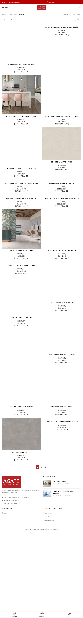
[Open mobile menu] (5, 7)
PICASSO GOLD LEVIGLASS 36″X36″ (21, 64)
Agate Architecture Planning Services (63, 492)
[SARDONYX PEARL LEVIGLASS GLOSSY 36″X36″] (61, 24)
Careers (4, 513)
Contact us (5, 517)
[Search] (80, 7)
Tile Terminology (59, 481)
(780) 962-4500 (52, 2)
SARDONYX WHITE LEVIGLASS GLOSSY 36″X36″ (21, 116)
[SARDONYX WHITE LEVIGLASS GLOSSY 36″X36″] (21, 94)
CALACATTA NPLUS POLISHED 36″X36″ (21, 266)
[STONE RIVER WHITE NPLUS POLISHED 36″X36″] (21, 180)
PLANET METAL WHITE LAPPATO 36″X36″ (21, 168)
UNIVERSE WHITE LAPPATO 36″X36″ (62, 183)
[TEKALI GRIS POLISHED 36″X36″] (21, 385)
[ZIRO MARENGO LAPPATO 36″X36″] (61, 333)
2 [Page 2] (41, 467)
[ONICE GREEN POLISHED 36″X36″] (61, 281)
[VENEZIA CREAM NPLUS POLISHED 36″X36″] (21, 195)
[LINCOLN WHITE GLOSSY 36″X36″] (21, 229)
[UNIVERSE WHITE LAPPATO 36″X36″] (61, 180)
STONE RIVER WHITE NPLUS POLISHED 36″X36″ (21, 183)
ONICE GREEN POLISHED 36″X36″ (62, 303)
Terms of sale (47, 517)
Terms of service (48, 521)
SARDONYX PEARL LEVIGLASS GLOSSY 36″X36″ (62, 27)
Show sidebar (9, 20)
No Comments (66, 483)
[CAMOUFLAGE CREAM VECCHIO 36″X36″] (61, 229)
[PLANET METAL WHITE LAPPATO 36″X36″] (21, 146)
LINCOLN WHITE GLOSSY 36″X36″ (21, 251)
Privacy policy (47, 513)
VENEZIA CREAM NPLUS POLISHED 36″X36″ (21, 198)
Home (4, 14)
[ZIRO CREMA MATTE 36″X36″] (61, 143)
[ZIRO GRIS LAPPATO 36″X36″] (61, 385)
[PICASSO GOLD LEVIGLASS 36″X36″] (21, 42)
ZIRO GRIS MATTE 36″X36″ (21, 452)
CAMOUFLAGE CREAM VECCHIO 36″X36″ (62, 251)
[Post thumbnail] (47, 483)
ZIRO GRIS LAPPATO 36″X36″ (61, 407)
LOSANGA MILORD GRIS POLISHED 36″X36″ (62, 422)
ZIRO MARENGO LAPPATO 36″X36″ (62, 355)
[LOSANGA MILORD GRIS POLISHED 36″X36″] (61, 419)
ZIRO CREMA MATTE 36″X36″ (61, 162)
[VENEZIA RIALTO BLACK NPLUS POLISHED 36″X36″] (61, 195)
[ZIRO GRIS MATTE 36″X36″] (21, 434)
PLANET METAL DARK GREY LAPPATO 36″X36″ (62, 116)
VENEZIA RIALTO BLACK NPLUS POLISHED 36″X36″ (61, 198)
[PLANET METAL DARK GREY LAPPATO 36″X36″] (61, 94)
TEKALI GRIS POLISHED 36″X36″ (21, 407)
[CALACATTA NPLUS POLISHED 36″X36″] (21, 262)
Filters (79, 20)
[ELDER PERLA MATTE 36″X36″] (21, 314)
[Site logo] (41, 7)
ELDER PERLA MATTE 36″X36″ (21, 318)
